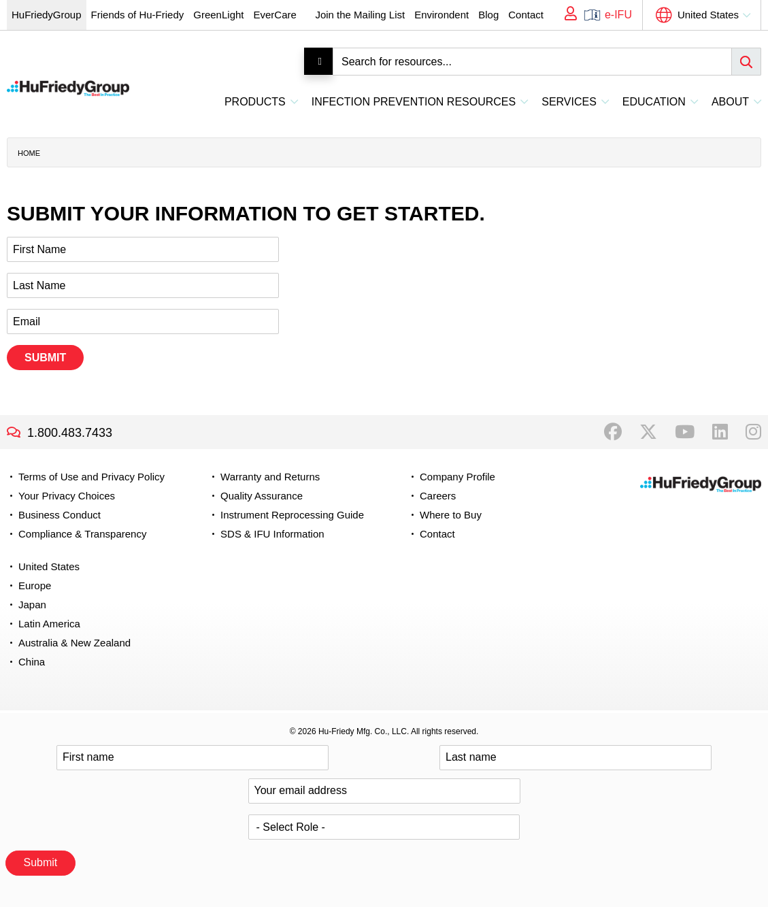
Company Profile (457, 476)
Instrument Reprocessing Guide (292, 515)
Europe (34, 585)
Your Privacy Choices (66, 495)
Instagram (753, 432)
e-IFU (618, 14)
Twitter (648, 432)
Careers (438, 495)
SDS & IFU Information (272, 534)
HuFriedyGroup (47, 14)
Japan (32, 604)
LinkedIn (720, 432)
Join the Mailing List (360, 14)
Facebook (613, 432)
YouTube (685, 432)
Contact (526, 14)
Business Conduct (59, 515)
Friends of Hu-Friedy (137, 14)
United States (708, 14)
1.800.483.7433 (69, 433)
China (31, 661)
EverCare (274, 14)
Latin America (49, 623)
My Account (566, 15)
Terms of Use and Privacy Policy (91, 476)
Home (29, 153)
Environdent (441, 14)
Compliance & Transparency (82, 534)
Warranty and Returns (270, 476)
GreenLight (218, 14)
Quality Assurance (261, 495)
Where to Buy (451, 515)
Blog (488, 14)
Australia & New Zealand (74, 642)
